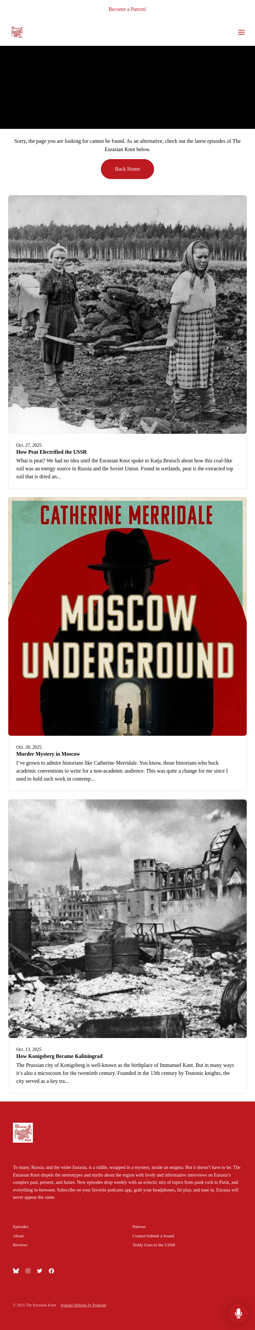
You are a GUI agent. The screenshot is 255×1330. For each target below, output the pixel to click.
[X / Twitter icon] (39, 1271)
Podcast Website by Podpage (84, 1305)
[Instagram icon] (28, 1271)
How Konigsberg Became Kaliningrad (59, 1056)
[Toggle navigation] (241, 32)
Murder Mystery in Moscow (48, 754)
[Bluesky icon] (16, 1271)
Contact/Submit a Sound (153, 1236)
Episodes (20, 1226)
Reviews (20, 1245)
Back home (127, 169)
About (18, 1236)
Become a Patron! (128, 9)
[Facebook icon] (51, 1271)
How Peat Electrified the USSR (51, 452)
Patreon (138, 1226)
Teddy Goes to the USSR (153, 1245)
